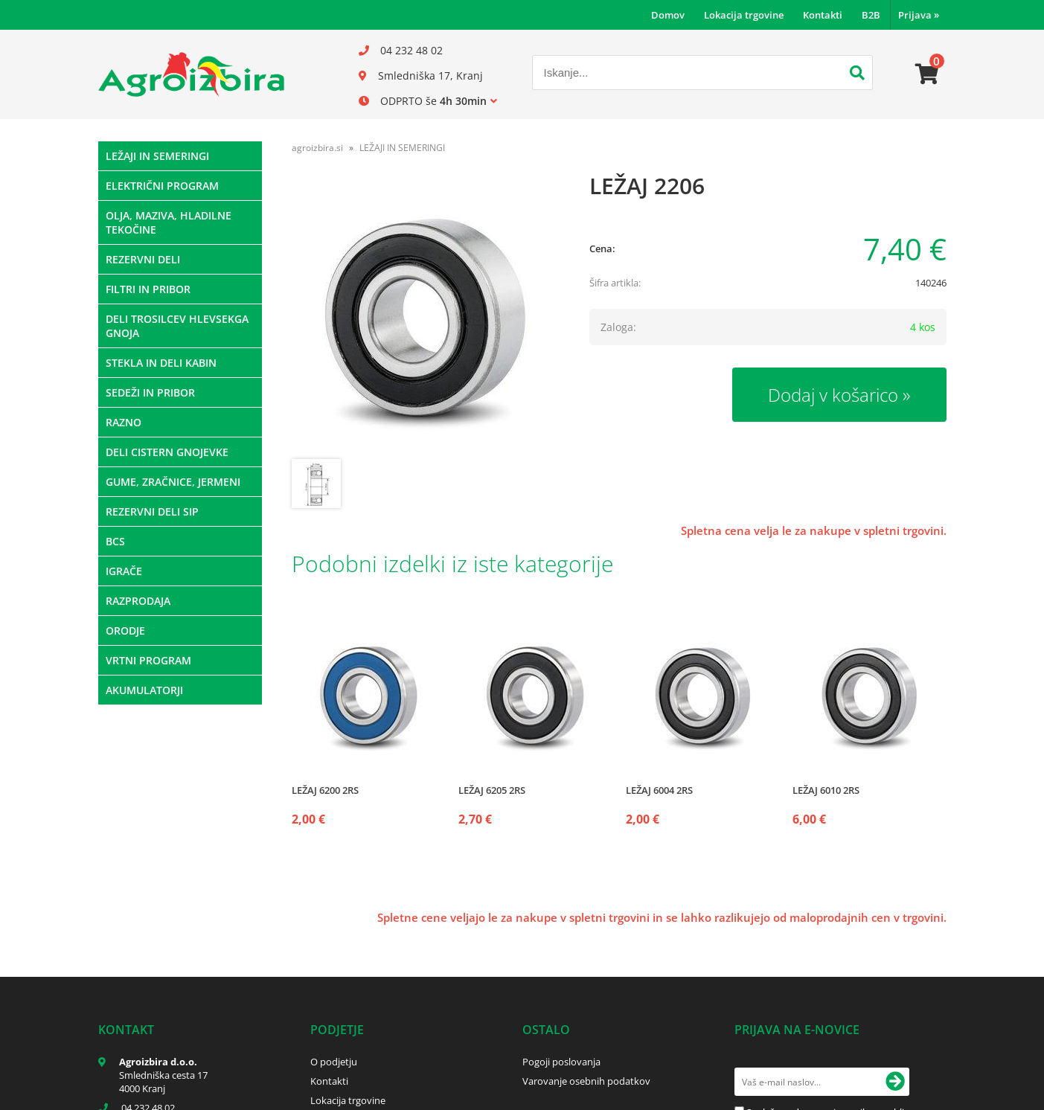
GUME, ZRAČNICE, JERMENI (173, 482)
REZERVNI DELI (143, 259)
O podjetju (333, 1061)
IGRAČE (124, 571)
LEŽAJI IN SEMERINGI (157, 156)
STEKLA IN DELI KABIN (161, 363)
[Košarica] (927, 74)
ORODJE (125, 630)
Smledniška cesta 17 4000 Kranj (163, 1081)
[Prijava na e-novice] (895, 1082)
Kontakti (822, 15)
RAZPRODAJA (138, 601)
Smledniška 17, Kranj (430, 75)
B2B (871, 15)
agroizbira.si (317, 147)
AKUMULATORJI (144, 690)
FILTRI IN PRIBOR (148, 289)
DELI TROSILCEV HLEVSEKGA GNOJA (177, 326)
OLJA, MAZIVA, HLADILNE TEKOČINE (168, 222)
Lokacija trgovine (744, 15)
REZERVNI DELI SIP (152, 511)
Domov (668, 15)
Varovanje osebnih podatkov (586, 1081)
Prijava (918, 15)
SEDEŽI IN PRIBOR (150, 392)
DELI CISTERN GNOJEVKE (167, 452)
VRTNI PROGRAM (148, 660)
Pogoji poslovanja (561, 1061)
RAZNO (123, 422)
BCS (115, 541)
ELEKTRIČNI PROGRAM (162, 186)
